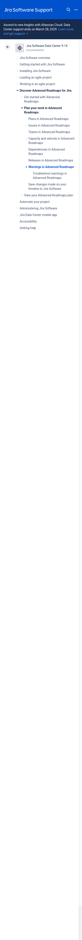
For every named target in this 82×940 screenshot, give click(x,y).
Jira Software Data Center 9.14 (46, 46)
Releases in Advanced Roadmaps (50, 160)
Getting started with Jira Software (42, 64)
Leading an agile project (36, 77)
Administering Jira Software (38, 208)
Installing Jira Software (35, 71)
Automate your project (35, 202)
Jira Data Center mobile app (38, 215)
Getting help (28, 228)
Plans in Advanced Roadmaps (48, 119)
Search (68, 9)
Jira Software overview (35, 58)
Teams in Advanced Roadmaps (49, 132)
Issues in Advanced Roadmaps (49, 125)
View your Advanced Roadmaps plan (48, 195)
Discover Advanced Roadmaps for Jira (46, 90)
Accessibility (28, 221)
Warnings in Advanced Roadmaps (51, 167)
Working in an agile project (37, 84)
